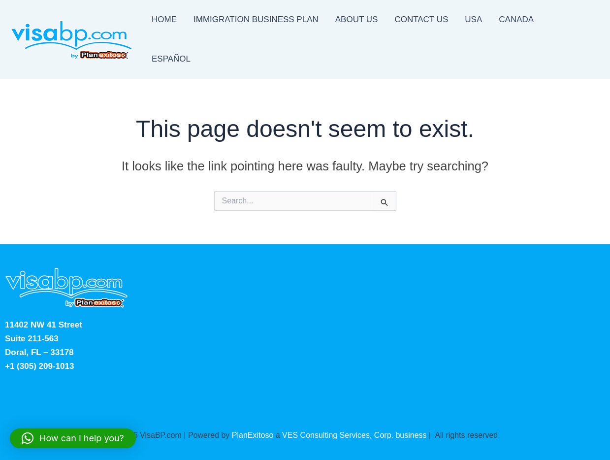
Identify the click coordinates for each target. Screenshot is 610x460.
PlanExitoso (253, 435)
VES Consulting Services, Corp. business (354, 435)
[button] (73, 438)
